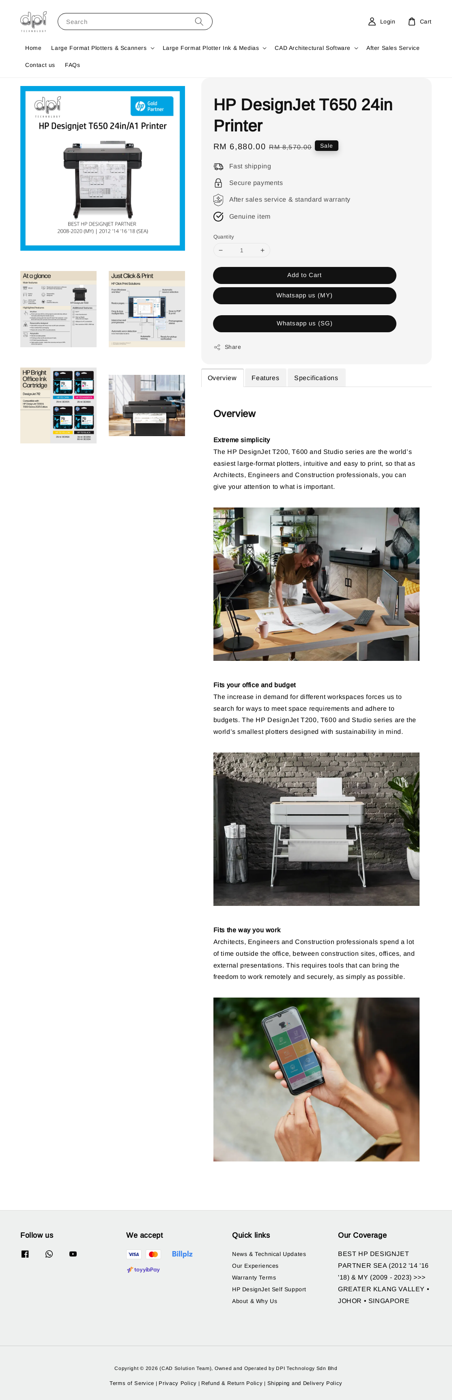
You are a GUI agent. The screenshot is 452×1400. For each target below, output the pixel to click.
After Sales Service (393, 48)
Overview (222, 377)
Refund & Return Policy (232, 1383)
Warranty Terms (254, 1277)
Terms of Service (132, 1383)
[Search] (199, 21)
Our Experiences (255, 1265)
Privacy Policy (178, 1383)
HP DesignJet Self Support (269, 1289)
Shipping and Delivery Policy (305, 1383)
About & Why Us (254, 1301)
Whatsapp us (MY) (304, 295)
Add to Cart (304, 274)
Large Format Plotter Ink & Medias (211, 48)
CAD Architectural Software (313, 48)
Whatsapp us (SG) (305, 323)
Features (265, 377)
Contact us (40, 65)
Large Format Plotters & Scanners (98, 48)
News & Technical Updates (269, 1254)
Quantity (224, 237)
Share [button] (227, 347)
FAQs (72, 65)
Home (33, 48)
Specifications (316, 377)
